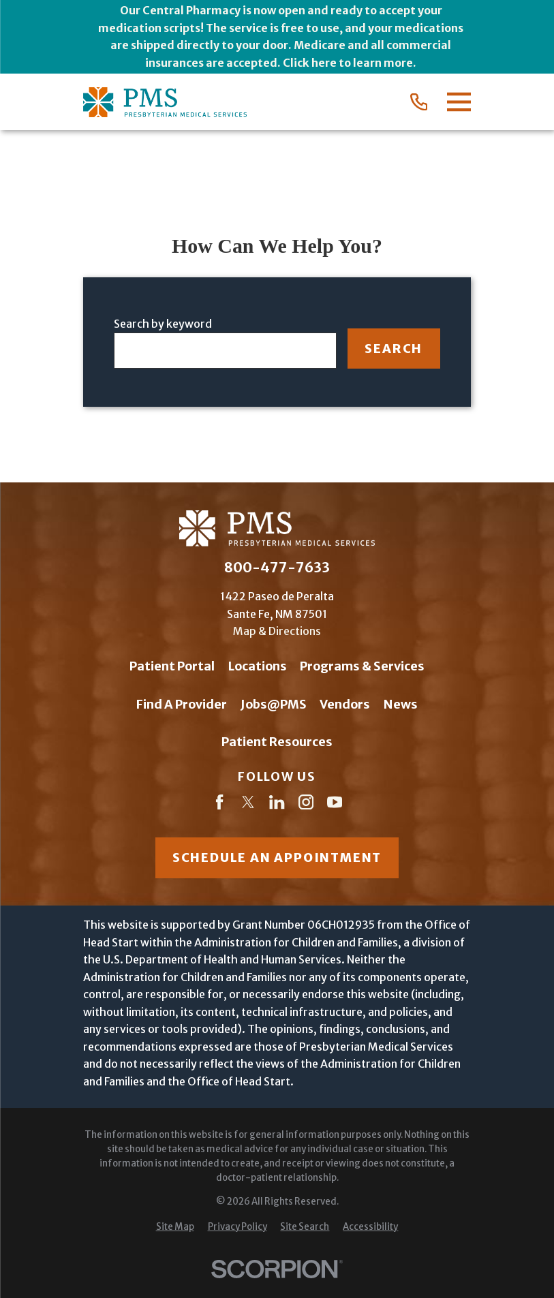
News (401, 704)
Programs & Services (362, 666)
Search (393, 348)
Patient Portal (172, 666)
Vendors (345, 704)
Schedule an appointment (277, 857)
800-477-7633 (277, 567)
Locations (257, 666)
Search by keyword (163, 323)
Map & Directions (277, 631)
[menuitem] (175, 1227)
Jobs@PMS (274, 704)
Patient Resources (277, 742)
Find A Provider (181, 704)
